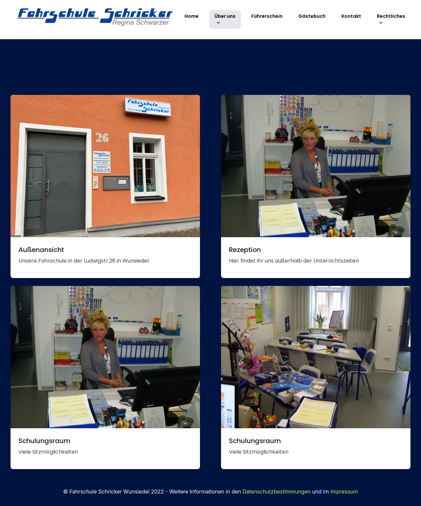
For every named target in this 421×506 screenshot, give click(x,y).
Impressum (344, 491)
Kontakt (351, 16)
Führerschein (267, 16)
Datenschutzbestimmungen (276, 491)
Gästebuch (312, 16)
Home (192, 16)
